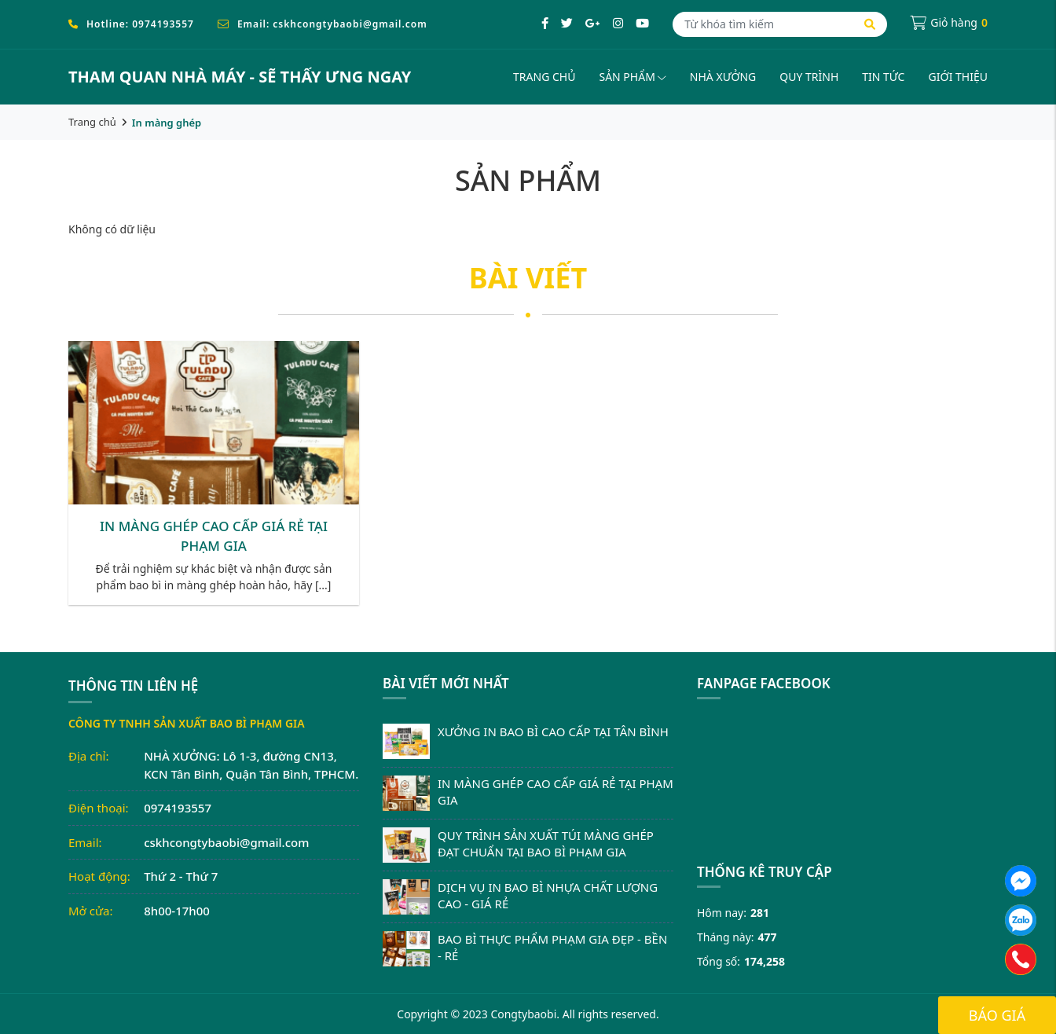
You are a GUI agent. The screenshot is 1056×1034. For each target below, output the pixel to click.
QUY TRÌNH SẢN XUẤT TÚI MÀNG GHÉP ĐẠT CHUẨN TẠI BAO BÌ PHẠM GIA (546, 843)
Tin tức (883, 76)
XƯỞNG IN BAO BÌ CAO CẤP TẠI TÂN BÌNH (553, 731)
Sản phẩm (632, 76)
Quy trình (808, 76)
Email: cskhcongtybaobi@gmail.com (332, 24)
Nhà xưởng (723, 76)
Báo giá (997, 1015)
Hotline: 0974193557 (140, 24)
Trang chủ (544, 76)
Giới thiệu (958, 76)
